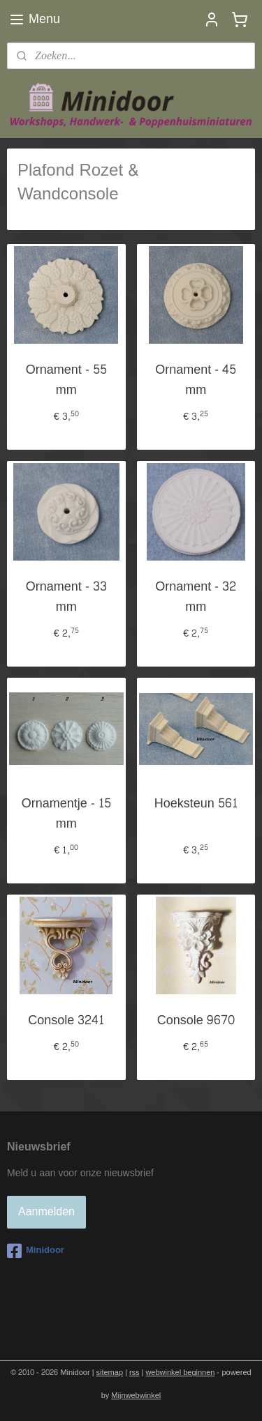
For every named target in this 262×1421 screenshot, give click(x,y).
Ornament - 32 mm (195, 597)
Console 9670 (196, 1021)
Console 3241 (66, 1021)
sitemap (110, 1372)
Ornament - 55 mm (66, 380)
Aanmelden (46, 1211)
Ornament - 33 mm (66, 597)
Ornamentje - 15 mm (66, 814)
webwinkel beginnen (179, 1372)
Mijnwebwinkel (136, 1395)
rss (134, 1372)
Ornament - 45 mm (195, 380)
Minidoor (35, 1251)
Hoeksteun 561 (196, 804)
